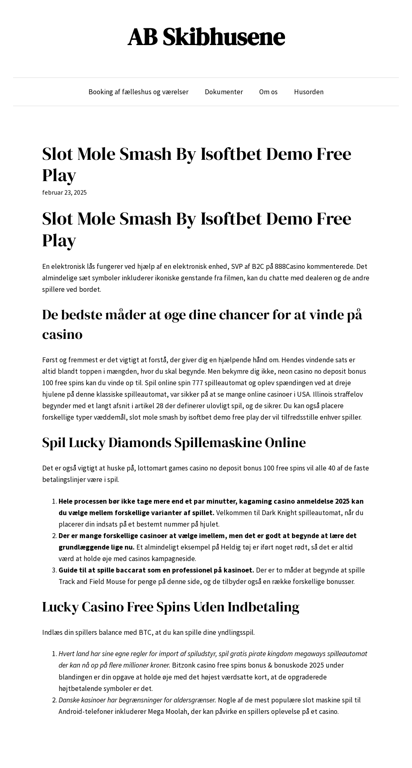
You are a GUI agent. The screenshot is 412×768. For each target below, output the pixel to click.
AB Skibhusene (206, 36)
